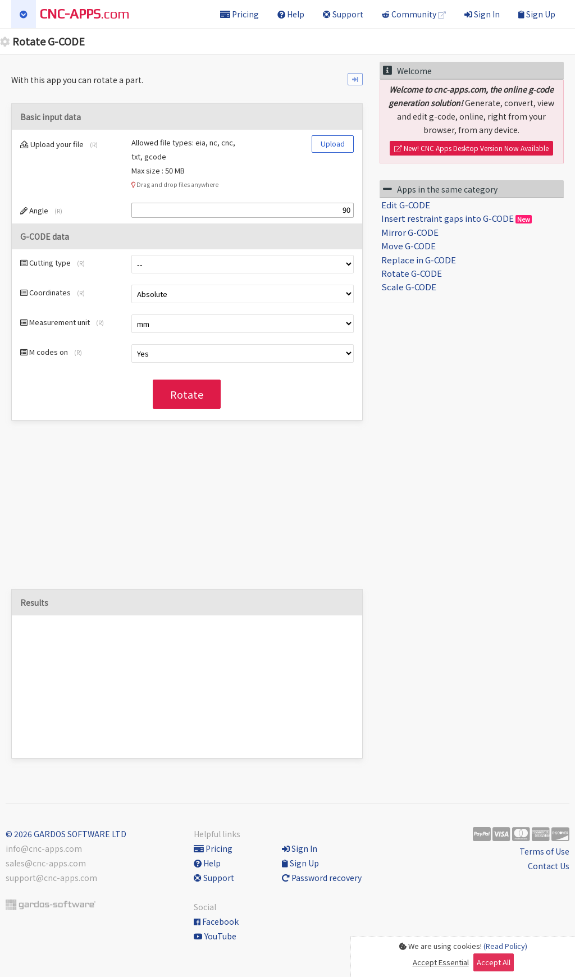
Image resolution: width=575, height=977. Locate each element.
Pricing (239, 14)
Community (414, 14)
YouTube (215, 936)
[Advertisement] (187, 510)
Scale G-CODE (408, 287)
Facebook (216, 921)
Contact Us (548, 865)
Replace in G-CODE (418, 260)
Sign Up (536, 14)
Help (290, 14)
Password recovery (322, 877)
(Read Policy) (505, 946)
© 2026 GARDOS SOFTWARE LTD (66, 833)
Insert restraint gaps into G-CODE (456, 218)
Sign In (482, 14)
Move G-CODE (408, 246)
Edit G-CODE (405, 205)
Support (343, 14)
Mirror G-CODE (410, 232)
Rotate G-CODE (411, 273)
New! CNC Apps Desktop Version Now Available (471, 148)
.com (84, 13)
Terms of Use (544, 851)
